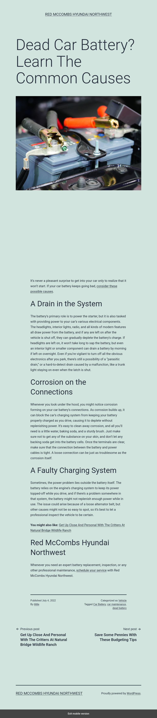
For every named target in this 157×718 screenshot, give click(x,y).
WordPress (133, 693)
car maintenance (116, 604)
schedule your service (91, 570)
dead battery (120, 608)
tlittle (36, 604)
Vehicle (122, 600)
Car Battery (99, 604)
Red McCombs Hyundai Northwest (78, 14)
